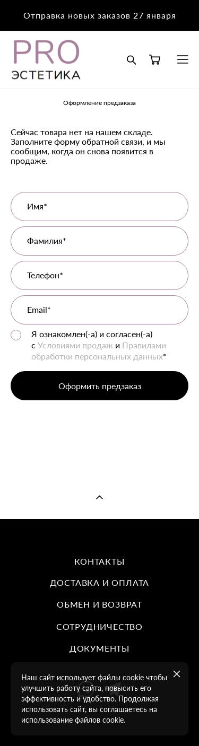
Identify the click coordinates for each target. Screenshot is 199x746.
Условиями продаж (75, 345)
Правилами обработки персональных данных (98, 350)
